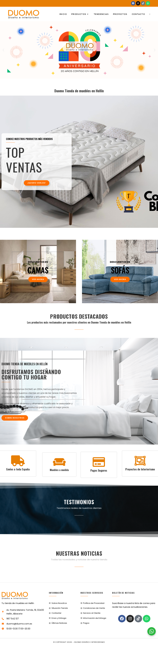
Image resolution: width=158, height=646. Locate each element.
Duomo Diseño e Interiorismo (89, 642)
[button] (3, 50)
